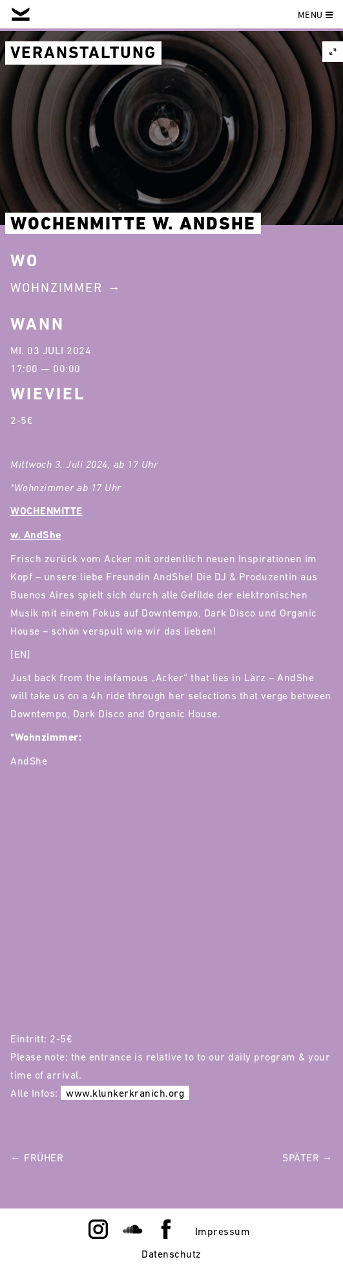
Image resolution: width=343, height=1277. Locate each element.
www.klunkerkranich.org (125, 1093)
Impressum (223, 1231)
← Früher (36, 1157)
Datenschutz (171, 1254)
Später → (307, 1157)
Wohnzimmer (56, 287)
